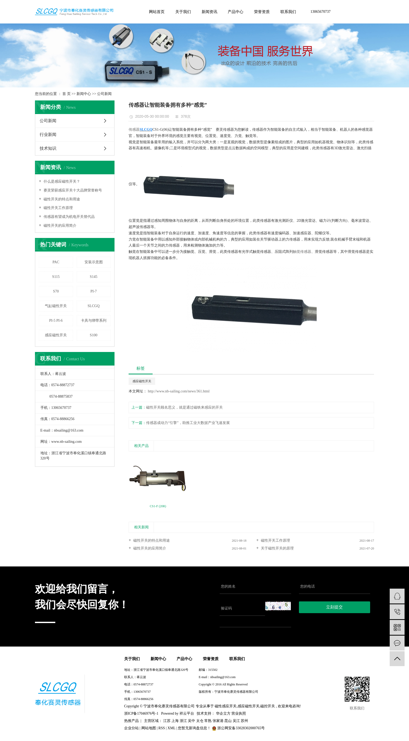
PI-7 (94, 291)
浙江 (183, 721)
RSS (161, 728)
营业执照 (238, 713)
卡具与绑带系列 (93, 320)
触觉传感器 (302, 252)
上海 (175, 721)
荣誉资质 (262, 12)
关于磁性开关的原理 (277, 548)
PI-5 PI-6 (56, 320)
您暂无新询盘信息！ (195, 728)
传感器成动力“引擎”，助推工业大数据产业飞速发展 (188, 423)
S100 (93, 335)
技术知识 (48, 148)
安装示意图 (94, 262)
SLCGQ (94, 306)
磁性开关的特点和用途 (61, 199)
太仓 (199, 721)
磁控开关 (267, 706)
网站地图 (148, 728)
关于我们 (183, 12)
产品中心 (235, 12)
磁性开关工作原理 (58, 208)
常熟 (208, 721)
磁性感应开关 (226, 706)
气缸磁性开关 (56, 306)
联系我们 (288, 12)
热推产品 (131, 721)
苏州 (244, 721)
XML (171, 728)
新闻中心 (83, 94)
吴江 (236, 721)
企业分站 (131, 728)
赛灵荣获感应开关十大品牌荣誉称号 (72, 190)
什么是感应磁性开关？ (61, 181)
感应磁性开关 (56, 335)
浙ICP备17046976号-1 (213, 699)
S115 (55, 277)
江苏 (167, 721)
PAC (55, 262)
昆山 (228, 721)
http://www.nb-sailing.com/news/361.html (178, 391)
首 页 (66, 94)
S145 (93, 277)
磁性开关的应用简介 (59, 226)
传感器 (134, 130)
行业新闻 (48, 134)
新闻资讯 (209, 12)
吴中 (191, 721)
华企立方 (223, 713)
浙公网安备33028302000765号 (238, 728)
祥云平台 (186, 713)
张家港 (218, 721)
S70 (56, 291)
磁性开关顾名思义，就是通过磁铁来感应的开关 (184, 407)
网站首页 (157, 12)
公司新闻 (104, 94)
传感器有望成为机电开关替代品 (69, 217)
